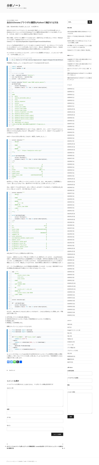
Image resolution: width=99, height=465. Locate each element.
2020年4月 (70, 271)
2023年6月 (70, 161)
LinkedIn (20, 461)
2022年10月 (70, 184)
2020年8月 (70, 260)
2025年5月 (70, 94)
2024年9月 (70, 117)
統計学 (69, 362)
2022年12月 (70, 178)
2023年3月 (70, 170)
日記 (68, 353)
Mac (68, 333)
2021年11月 (70, 216)
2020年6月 (70, 266)
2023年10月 (70, 149)
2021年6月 (70, 231)
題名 (79, 387)
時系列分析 (70, 356)
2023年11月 (70, 146)
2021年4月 (70, 236)
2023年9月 (70, 152)
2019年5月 (70, 303)
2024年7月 (70, 123)
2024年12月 (70, 109)
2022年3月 (70, 205)
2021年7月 (70, 228)
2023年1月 (70, 176)
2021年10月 (70, 219)
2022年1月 (70, 210)
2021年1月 (70, 245)
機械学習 (69, 359)
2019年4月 (70, 306)
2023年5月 (70, 164)
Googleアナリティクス (73, 330)
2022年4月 (70, 202)
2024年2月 (70, 138)
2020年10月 (70, 254)
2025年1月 (70, 106)
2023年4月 (70, 167)
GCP (68, 327)
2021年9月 (70, 222)
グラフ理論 (70, 347)
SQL (68, 336)
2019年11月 (70, 286)
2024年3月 (70, 135)
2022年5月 (70, 199)
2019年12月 (70, 283)
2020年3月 (70, 274)
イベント (69, 344)
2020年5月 (70, 268)
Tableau (69, 339)
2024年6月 (70, 126)
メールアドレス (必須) (79, 379)
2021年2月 (70, 242)
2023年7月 (70, 158)
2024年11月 (70, 112)
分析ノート (14, 5)
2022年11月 (70, 181)
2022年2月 (70, 207)
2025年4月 (70, 97)
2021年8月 (70, 225)
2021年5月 (70, 234)
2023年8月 (70, 155)
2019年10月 (70, 289)
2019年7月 (70, 297)
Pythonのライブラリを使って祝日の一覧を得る (78, 50)
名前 (8, 409)
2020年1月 (70, 280)
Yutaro (16, 20)
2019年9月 (70, 292)
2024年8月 (70, 120)
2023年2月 (70, 173)
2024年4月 (70, 132)
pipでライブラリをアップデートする (76, 68)
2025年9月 (70, 88)
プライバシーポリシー (11, 461)
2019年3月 (70, 309)
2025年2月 (70, 103)
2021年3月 (70, 239)
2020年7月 (70, 263)
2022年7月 (70, 193)
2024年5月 (70, 129)
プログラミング (12, 370)
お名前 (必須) (79, 372)
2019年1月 (70, 315)
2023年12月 (70, 144)
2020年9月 (70, 257)
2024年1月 (70, 141)
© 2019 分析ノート (32, 461)
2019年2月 (70, 312)
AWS (68, 324)
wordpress (69, 341)
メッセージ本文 (79, 402)
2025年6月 (70, 91)
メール (9, 417)
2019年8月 (70, 295)
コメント (10, 388)
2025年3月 (70, 100)
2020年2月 (70, 277)
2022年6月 (70, 196)
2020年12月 (70, 248)
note (25, 461)
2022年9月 (70, 187)
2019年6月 (70, 300)
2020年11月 (70, 251)
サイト (9, 425)
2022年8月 (70, 190)
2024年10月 (70, 114)
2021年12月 (70, 213)
